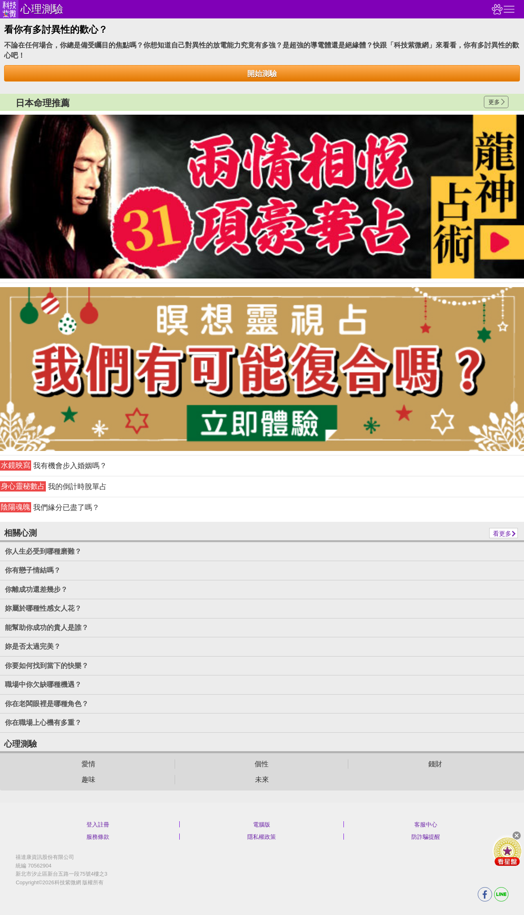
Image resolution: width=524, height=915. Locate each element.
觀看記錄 (496, 9)
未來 (262, 780)
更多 (494, 102)
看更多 (502, 533)
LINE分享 (501, 894)
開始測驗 (262, 74)
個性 (262, 764)
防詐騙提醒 (425, 836)
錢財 (435, 764)
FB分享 (485, 894)
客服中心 (425, 824)
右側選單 (508, 9)
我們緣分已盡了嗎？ (49, 507)
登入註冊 (97, 824)
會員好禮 (507, 851)
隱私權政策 (261, 836)
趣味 (88, 780)
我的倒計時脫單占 (53, 486)
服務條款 (97, 836)
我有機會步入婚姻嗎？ (53, 465)
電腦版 (261, 824)
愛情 (88, 764)
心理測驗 (41, 9)
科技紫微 (9, 9)
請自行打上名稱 (262, 197)
